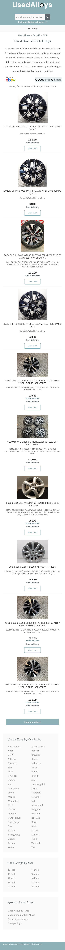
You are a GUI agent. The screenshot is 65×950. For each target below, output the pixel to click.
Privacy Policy (36, 944)
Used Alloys (24, 35)
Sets (42, 79)
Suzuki (36, 35)
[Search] (47, 17)
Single (56, 79)
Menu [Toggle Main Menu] (32, 28)
